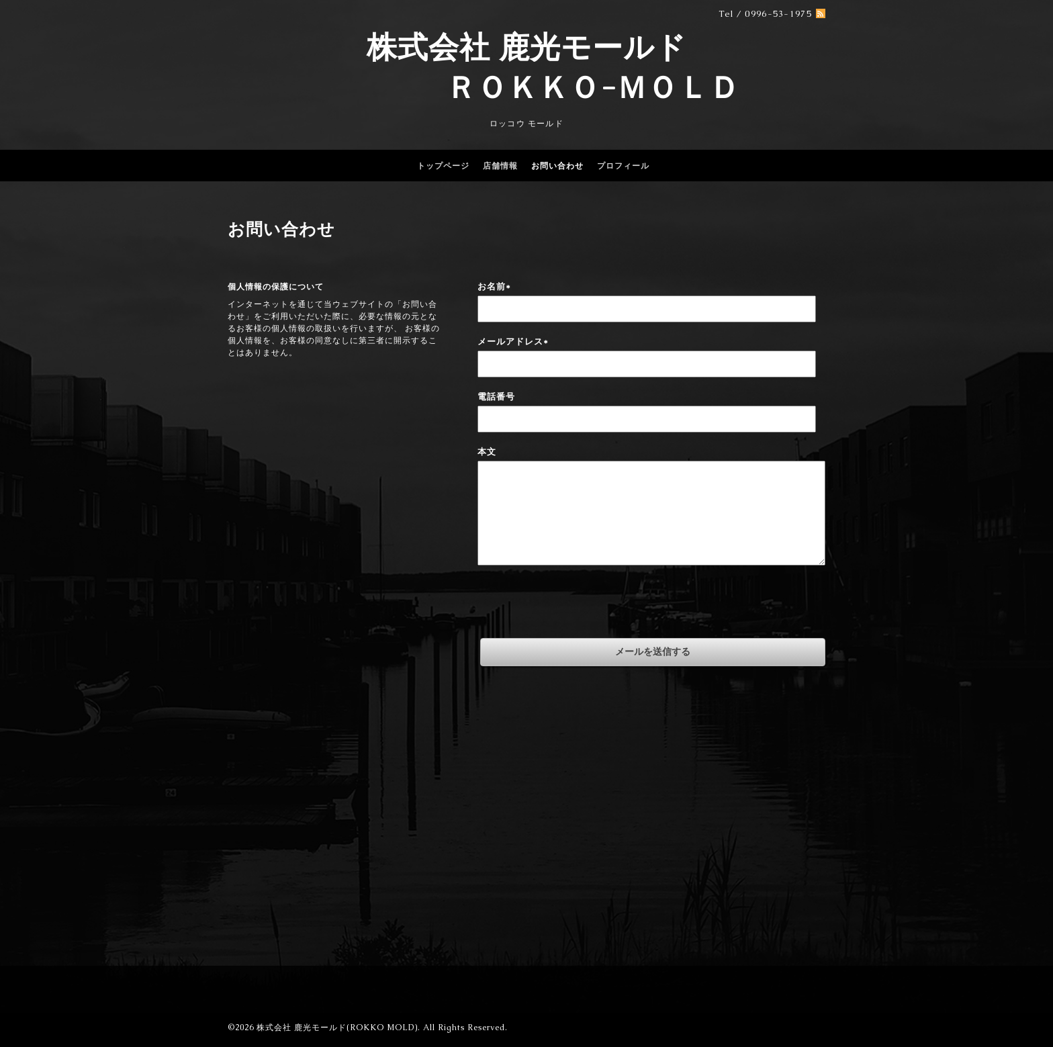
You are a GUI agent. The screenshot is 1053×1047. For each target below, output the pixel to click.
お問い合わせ (557, 166)
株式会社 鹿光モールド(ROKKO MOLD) (337, 1027)
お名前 (494, 286)
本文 (486, 451)
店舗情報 (500, 166)
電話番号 (496, 396)
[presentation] (579, 605)
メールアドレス (513, 341)
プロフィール (623, 166)
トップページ (443, 166)
